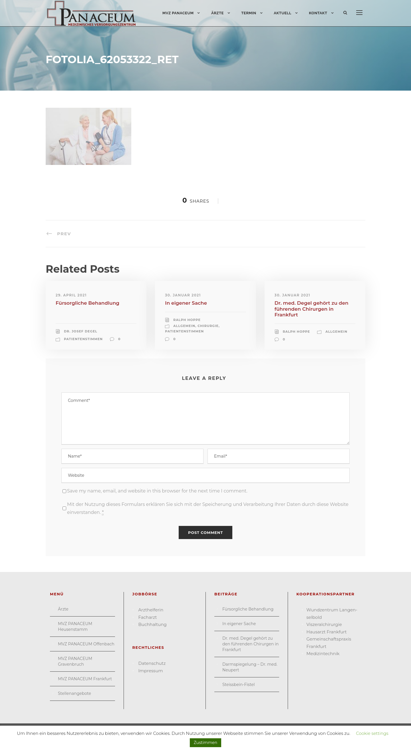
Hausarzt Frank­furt (327, 632)
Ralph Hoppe (187, 320)
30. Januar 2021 (183, 295)
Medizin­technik (323, 653)
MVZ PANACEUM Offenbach (86, 644)
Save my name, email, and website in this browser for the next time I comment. (157, 491)
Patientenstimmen (83, 339)
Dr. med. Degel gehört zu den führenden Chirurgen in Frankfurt (311, 309)
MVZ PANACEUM (178, 13)
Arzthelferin (151, 610)
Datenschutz (152, 663)
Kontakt (318, 13)
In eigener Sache (186, 303)
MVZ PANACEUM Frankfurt (85, 678)
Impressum (150, 670)
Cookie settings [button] (372, 733)
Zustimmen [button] (205, 742)
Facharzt (147, 617)
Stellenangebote (74, 693)
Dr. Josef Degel (80, 331)
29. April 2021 (71, 295)
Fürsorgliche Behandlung (87, 303)
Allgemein (184, 326)
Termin (248, 13)
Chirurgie (208, 326)
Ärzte (217, 13)
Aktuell (282, 13)
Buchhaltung (152, 624)
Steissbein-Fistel (238, 684)
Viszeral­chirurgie (324, 624)
